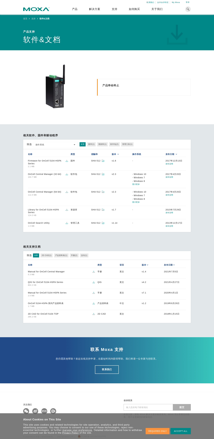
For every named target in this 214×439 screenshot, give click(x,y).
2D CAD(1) (46, 255)
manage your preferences (77, 430)
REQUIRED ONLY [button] (157, 431)
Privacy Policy (70, 433)
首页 (25, 18)
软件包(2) (114, 144)
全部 (83, 144)
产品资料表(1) (61, 255)
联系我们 (150, 2)
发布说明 (169, 164)
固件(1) (91, 144)
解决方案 (94, 9)
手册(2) (74, 255)
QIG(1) (84, 255)
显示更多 (136, 184)
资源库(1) (102, 144)
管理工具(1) (127, 144)
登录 (188, 2)
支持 (114, 9)
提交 (181, 407)
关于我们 (157, 9)
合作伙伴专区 (163, 2)
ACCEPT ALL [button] (181, 431)
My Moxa (176, 2)
